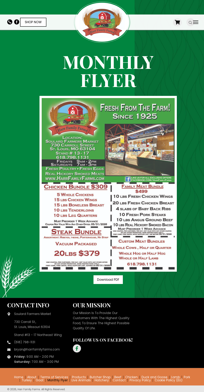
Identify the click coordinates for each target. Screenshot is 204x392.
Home (18, 377)
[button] (108, 279)
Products (79, 377)
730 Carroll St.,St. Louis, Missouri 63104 (32, 324)
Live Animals (81, 380)
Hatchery (102, 380)
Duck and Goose (154, 377)
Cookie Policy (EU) (168, 380)
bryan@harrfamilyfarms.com (37, 349)
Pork (187, 377)
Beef (117, 377)
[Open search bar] (190, 22)
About (31, 377)
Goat (40, 380)
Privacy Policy (140, 380)
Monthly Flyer (57, 380)
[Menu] (195, 22)
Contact (119, 380)
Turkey (27, 380)
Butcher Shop (100, 377)
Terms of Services (54, 377)
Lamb (175, 377)
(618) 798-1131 (24, 342)
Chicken (131, 377)
